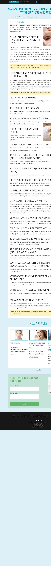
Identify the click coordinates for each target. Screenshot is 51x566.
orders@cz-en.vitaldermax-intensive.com (38, 422)
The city (46, 416)
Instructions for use (37, 416)
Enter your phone (14, 393)
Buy (24, 404)
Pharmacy (13, 416)
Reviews (20, 416)
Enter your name (14, 385)
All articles (38, 370)
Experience (26, 416)
